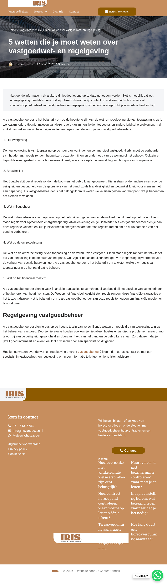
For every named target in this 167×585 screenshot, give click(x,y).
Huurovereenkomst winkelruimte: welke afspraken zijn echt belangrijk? (111, 482)
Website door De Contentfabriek (98, 578)
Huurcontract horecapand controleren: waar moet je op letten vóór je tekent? (111, 513)
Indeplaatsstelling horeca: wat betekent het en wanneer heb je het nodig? (143, 511)
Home (12, 29)
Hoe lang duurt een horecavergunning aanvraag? (144, 539)
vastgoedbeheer (90, 359)
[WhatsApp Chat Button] (157, 575)
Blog (21, 29)
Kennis (103, 466)
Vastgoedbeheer (18, 11)
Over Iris (58, 11)
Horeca (40, 11)
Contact (74, 11)
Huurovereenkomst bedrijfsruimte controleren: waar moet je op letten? (144, 482)
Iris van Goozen (23, 64)
